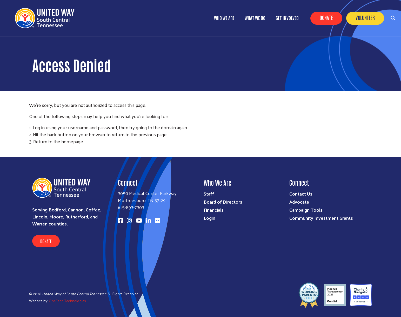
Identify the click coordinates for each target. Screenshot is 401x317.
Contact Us (300, 194)
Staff (209, 194)
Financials (214, 210)
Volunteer (365, 17)
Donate (326, 17)
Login (209, 218)
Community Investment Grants (321, 218)
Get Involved (287, 18)
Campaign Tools (306, 210)
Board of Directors (223, 202)
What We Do (255, 18)
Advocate (299, 202)
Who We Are (224, 18)
